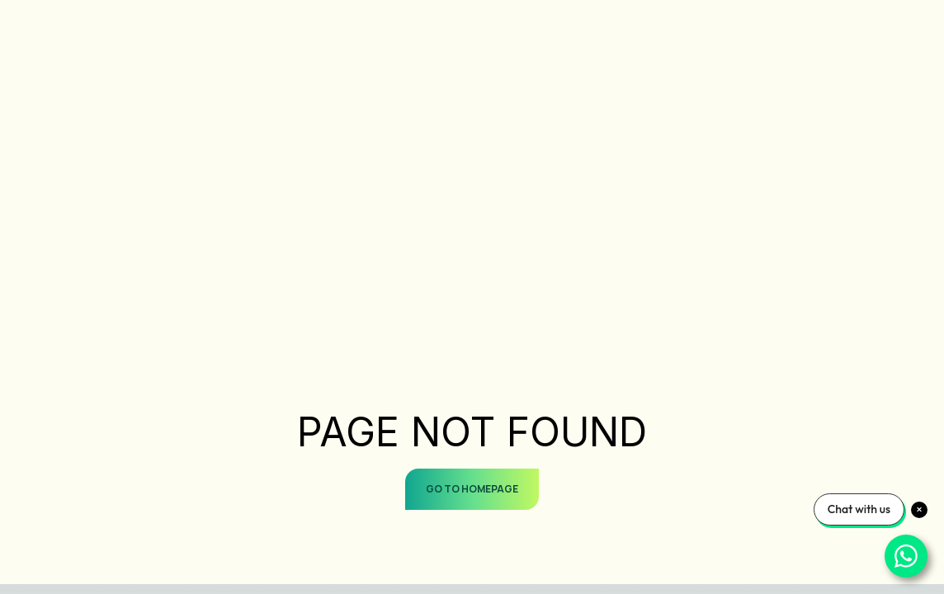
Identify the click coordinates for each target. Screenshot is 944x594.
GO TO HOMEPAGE (472, 489)
